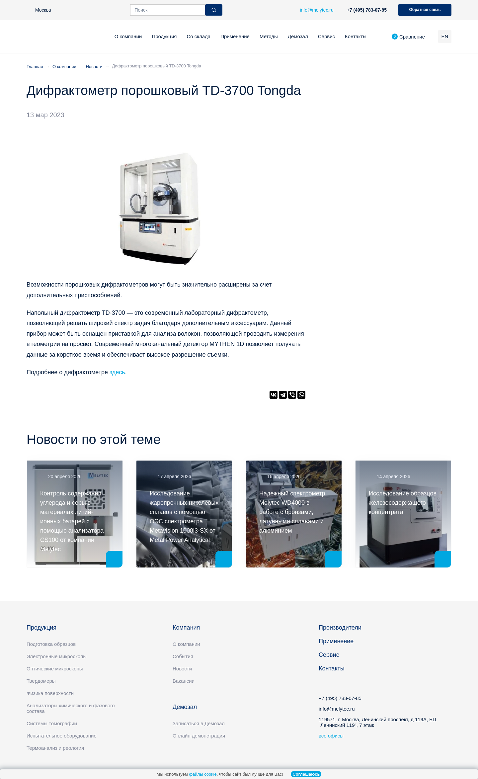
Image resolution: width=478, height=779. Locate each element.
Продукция (164, 36)
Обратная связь (424, 9)
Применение (235, 36)
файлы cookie (202, 774)
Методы (269, 36)
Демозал (298, 36)
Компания (186, 627)
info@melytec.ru (337, 709)
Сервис (326, 36)
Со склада (198, 36)
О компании (128, 36)
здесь (117, 372)
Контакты (355, 36)
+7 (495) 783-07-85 (367, 10)
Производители (340, 627)
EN (444, 36)
